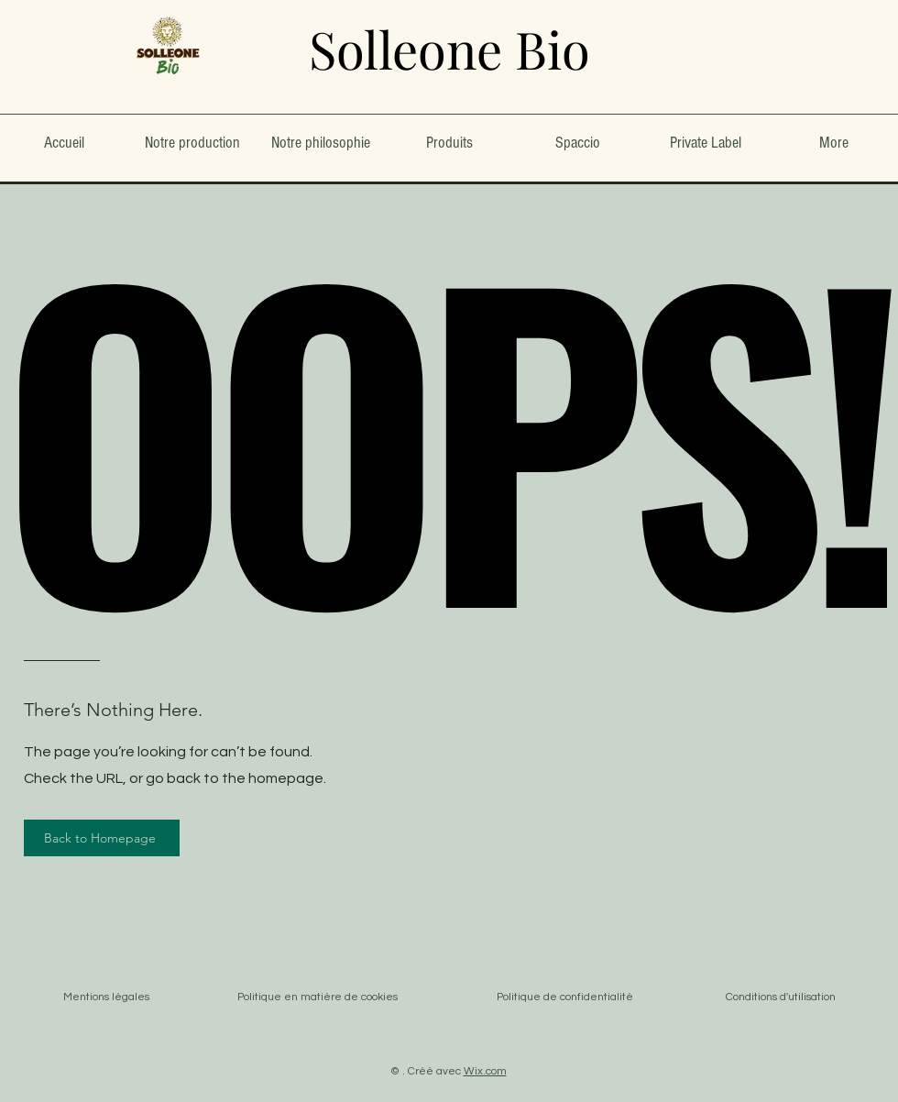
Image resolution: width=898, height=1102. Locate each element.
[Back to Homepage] (102, 838)
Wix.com (485, 1071)
